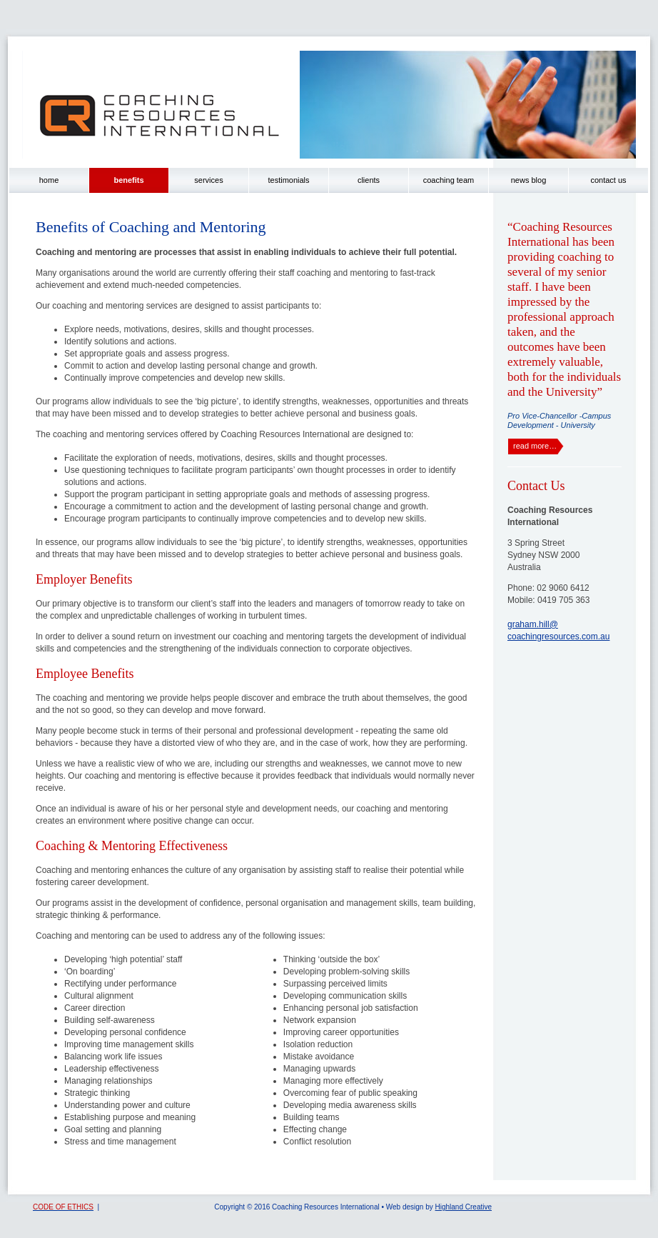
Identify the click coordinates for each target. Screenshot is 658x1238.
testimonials (288, 180)
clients (369, 180)
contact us (608, 180)
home (49, 180)
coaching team (449, 180)
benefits (128, 180)
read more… (535, 445)
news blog (529, 180)
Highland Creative (463, 1207)
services (208, 180)
